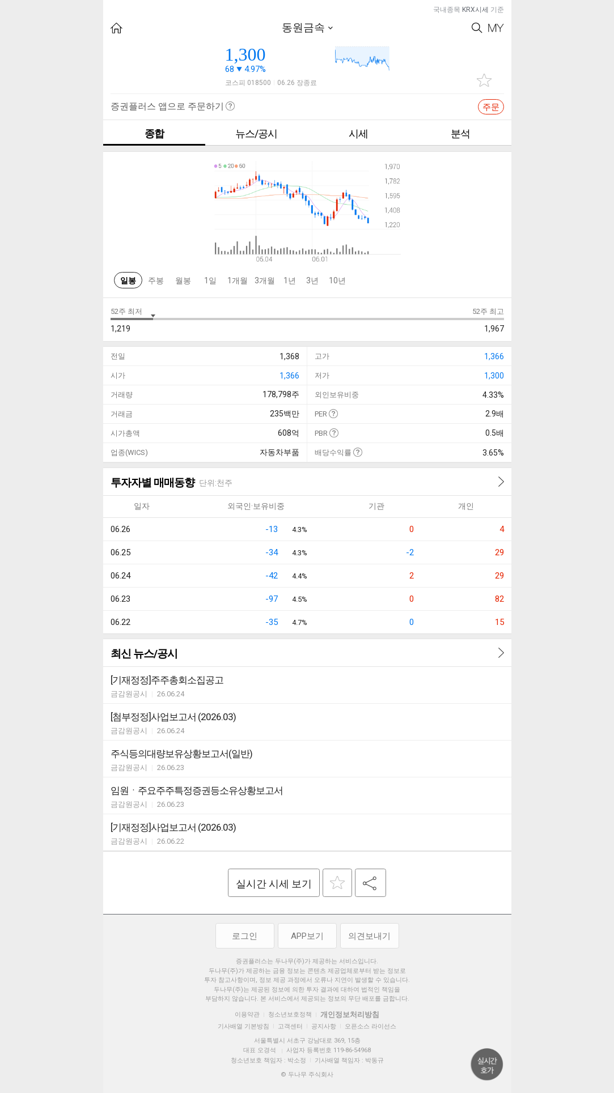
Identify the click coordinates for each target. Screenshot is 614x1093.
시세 (358, 133)
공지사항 (323, 1026)
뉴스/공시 (256, 133)
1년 (289, 280)
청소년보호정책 (290, 1014)
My (496, 28)
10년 (337, 280)
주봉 (156, 280)
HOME (116, 28)
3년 (312, 280)
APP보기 (307, 936)
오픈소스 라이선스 (370, 1026)
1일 (210, 280)
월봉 (183, 280)
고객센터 (290, 1026)
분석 (460, 133)
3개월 (265, 280)
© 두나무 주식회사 (307, 1074)
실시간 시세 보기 (274, 884)
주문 (490, 107)
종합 (154, 133)
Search (477, 28)
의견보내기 (369, 936)
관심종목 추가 (484, 80)
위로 (487, 1065)
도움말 (333, 413)
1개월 (237, 280)
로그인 (244, 936)
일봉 (128, 280)
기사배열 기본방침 (243, 1026)
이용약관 (247, 1014)
